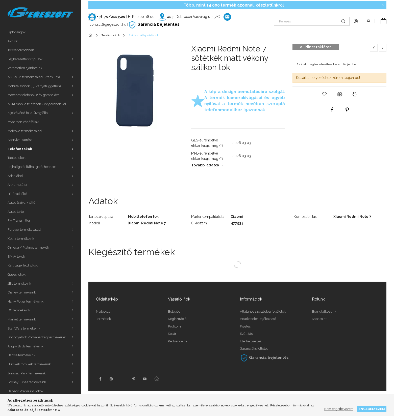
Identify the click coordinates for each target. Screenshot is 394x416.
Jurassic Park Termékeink (27, 373)
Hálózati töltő (17, 194)
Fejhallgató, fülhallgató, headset (32, 167)
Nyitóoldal (103, 311)
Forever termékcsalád (24, 229)
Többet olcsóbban (21, 50)
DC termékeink (19, 310)
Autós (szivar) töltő (21, 202)
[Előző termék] (374, 48)
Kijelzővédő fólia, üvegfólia (28, 113)
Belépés (174, 311)
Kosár (172, 334)
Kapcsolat (319, 319)
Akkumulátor (18, 185)
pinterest (133, 379)
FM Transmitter (19, 220)
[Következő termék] (382, 48)
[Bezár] (382, 5)
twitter (122, 379)
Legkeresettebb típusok (25, 59)
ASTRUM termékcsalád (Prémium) (34, 77)
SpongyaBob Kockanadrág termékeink (37, 337)
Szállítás (246, 334)
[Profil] (368, 21)
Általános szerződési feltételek (263, 311)
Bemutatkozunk (324, 311)
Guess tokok (17, 274)
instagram (111, 379)
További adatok (205, 165)
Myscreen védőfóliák (23, 122)
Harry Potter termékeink (25, 301)
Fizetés (245, 326)
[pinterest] (347, 109)
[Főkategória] (91, 35)
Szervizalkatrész (20, 140)
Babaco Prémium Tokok (25, 391)
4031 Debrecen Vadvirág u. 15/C (193, 17)
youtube (144, 379)
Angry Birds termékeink (25, 346)
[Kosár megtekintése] (380, 21)
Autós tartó (16, 212)
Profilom (174, 326)
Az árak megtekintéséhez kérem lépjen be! (327, 64)
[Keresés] (312, 21)
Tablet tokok (17, 158)
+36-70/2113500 (111, 17)
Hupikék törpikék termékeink (29, 364)
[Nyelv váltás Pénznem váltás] (356, 21)
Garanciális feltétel (254, 348)
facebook (100, 379)
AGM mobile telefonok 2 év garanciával (37, 104)
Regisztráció (177, 319)
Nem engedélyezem (338, 409)
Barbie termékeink (21, 355)
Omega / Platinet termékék (28, 247)
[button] (324, 94)
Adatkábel (15, 176)
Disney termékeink (22, 292)
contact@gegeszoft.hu (107, 24)
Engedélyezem (372, 409)
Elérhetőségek (251, 341)
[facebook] (332, 109)
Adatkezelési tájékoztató (258, 319)
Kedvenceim (177, 341)
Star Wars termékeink (24, 328)
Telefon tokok (20, 149)
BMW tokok (16, 256)
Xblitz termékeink (21, 239)
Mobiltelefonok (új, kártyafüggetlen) (34, 86)
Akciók (13, 41)
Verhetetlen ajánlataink (25, 68)
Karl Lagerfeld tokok (23, 265)
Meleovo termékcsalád (25, 131)
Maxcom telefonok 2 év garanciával (34, 95)
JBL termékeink (19, 283)
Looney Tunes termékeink (27, 382)
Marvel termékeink (22, 319)
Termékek (103, 319)
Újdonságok (17, 32)
